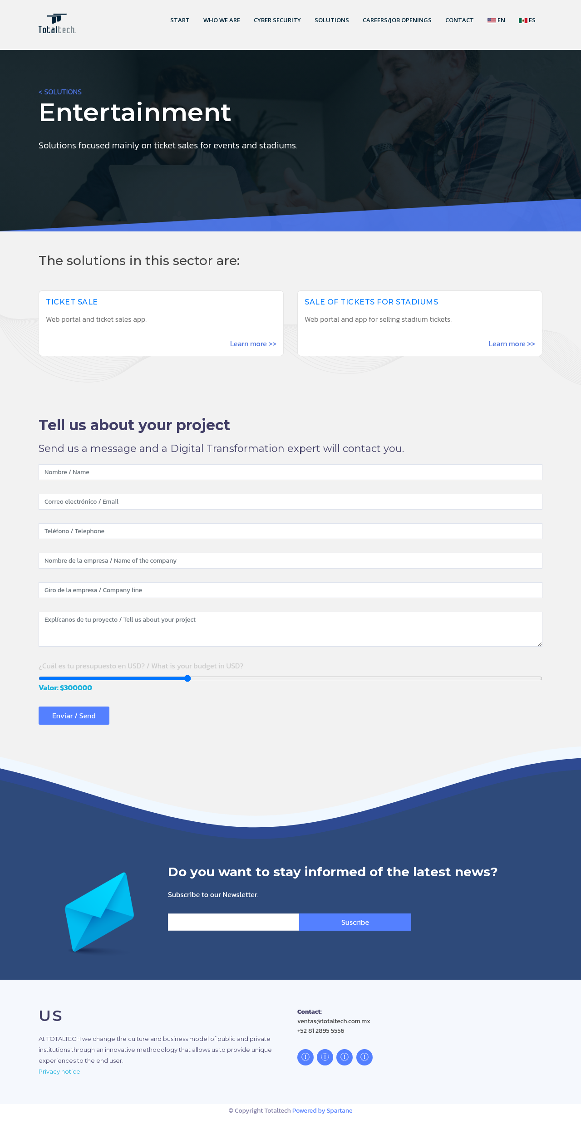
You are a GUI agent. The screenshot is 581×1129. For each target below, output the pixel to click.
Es (527, 20)
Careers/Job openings (397, 20)
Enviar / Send (74, 715)
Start (180, 20)
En (496, 20)
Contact (459, 20)
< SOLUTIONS (60, 91)
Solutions (332, 20)
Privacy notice (59, 1071)
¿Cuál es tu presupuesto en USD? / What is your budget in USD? (141, 665)
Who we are (221, 20)
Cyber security (277, 20)
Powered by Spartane (322, 1110)
